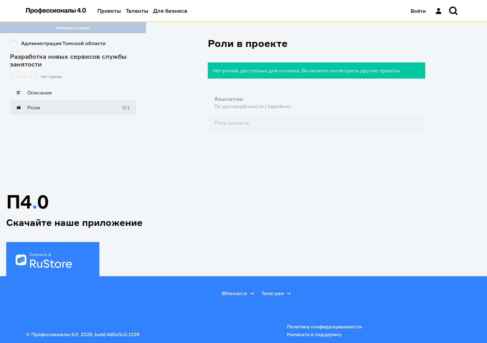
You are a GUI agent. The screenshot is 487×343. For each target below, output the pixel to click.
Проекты (109, 10)
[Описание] (73, 92)
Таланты (137, 10)
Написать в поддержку (314, 334)
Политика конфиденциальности (324, 326)
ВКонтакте (238, 293)
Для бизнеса (170, 10)
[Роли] (73, 107)
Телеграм (277, 293)
